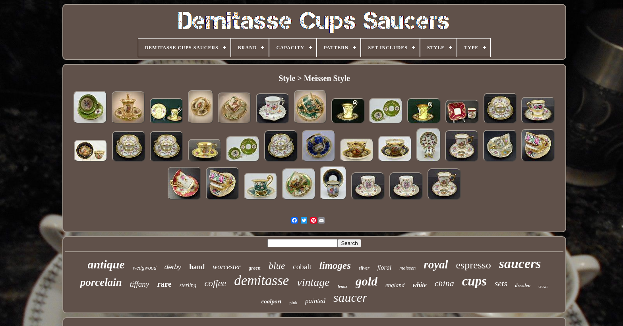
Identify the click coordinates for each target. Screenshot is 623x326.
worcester (226, 267)
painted (315, 301)
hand (197, 267)
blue (277, 265)
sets (501, 283)
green (255, 268)
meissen (407, 268)
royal (436, 264)
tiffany (139, 284)
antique (106, 264)
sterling (188, 285)
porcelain (101, 282)
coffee (215, 283)
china (444, 283)
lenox (343, 286)
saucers (520, 263)
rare (164, 284)
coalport (271, 301)
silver (364, 268)
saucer (350, 297)
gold (366, 281)
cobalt (302, 266)
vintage (313, 282)
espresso (473, 265)
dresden (523, 285)
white (419, 285)
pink (293, 302)
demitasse (261, 280)
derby (173, 267)
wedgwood (145, 268)
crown (543, 286)
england (394, 285)
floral (384, 267)
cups (474, 281)
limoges (335, 265)
